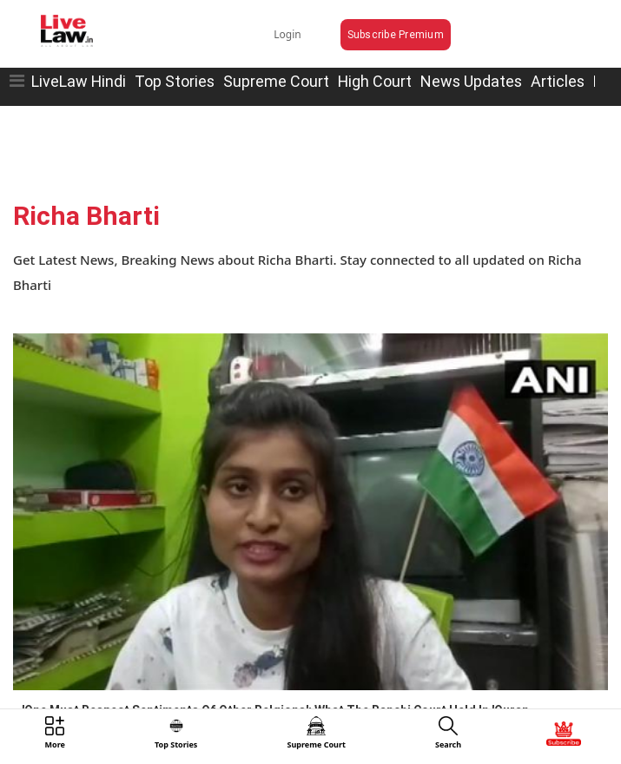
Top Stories (175, 81)
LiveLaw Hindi (78, 81)
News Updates (471, 81)
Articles (558, 81)
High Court (375, 81)
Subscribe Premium (395, 34)
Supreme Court (276, 81)
